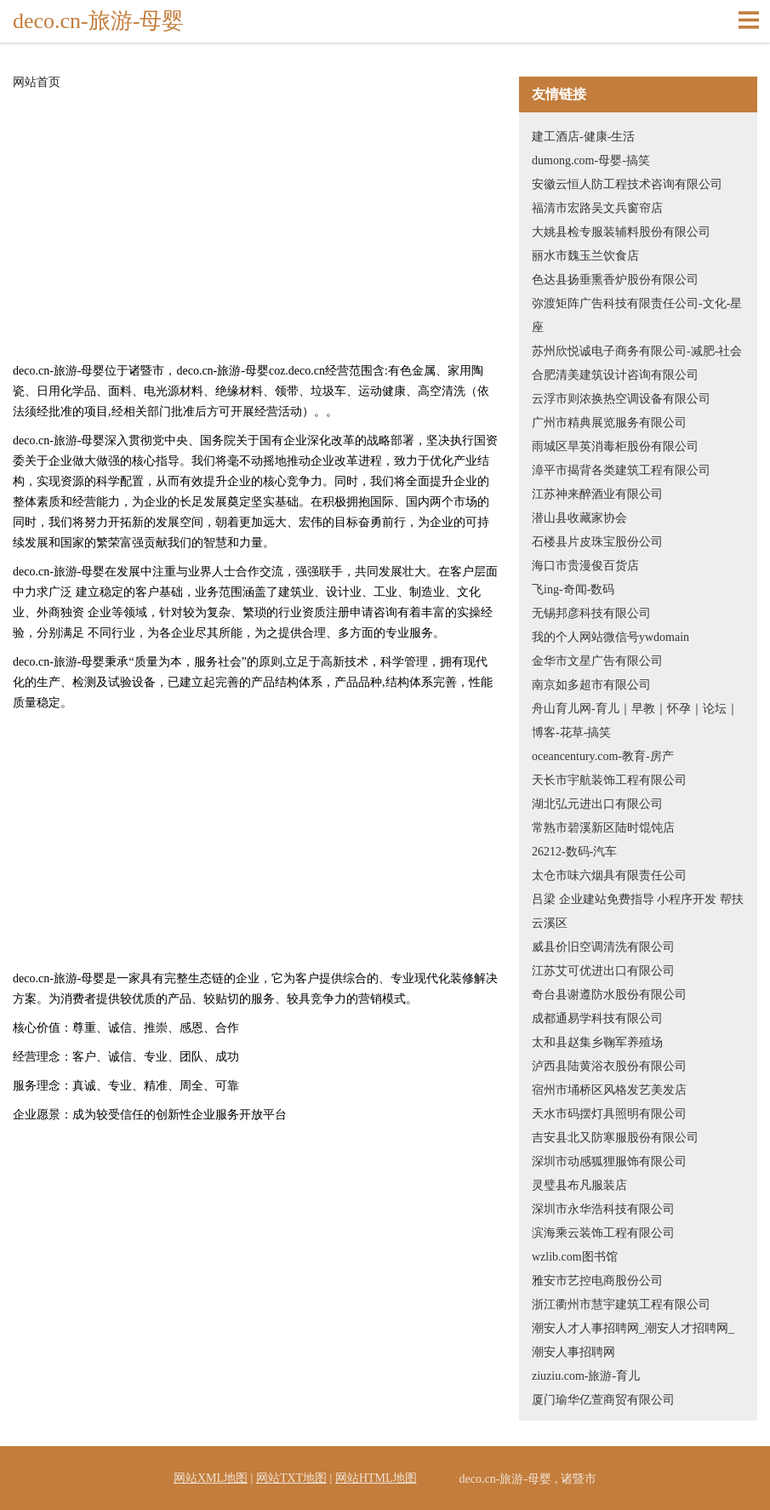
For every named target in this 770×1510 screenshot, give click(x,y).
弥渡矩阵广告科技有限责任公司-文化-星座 (637, 315)
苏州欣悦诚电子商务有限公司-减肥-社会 (637, 351)
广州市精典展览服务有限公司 (609, 422)
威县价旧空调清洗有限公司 (603, 947)
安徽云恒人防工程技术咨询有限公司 (627, 184)
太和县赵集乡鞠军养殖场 (597, 1042)
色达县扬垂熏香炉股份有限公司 (615, 279)
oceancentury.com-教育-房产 (603, 756)
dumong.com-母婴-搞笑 (591, 160)
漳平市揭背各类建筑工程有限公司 (621, 470)
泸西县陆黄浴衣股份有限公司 (609, 1066)
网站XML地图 (211, 1478)
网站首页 (36, 83)
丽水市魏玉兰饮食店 (585, 255)
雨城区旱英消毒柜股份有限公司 (615, 446)
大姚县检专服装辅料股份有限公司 (621, 232)
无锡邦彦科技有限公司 (591, 613)
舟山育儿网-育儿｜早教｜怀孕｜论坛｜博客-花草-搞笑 (635, 720)
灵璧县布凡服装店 (579, 1185)
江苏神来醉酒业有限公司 (597, 494)
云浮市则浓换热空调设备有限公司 (621, 398)
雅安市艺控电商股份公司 (597, 1280)
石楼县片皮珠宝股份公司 (597, 541)
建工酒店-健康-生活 (583, 136)
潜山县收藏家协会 (579, 518)
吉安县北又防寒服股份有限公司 (615, 1137)
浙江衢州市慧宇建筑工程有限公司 (621, 1304)
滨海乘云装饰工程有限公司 (603, 1233)
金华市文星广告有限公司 (597, 661)
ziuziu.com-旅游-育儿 (586, 1376)
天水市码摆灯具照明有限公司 (609, 1113)
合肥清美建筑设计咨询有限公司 (615, 375)
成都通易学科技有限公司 (597, 1018)
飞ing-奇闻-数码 (573, 589)
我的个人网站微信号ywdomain (610, 637)
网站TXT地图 (291, 1478)
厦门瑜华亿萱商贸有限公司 (603, 1399)
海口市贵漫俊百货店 (585, 565)
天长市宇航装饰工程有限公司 (609, 780)
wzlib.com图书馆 (575, 1256)
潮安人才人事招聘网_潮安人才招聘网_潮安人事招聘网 (633, 1340)
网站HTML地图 (376, 1478)
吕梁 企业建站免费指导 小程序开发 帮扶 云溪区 (638, 911)
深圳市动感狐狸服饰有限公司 (609, 1161)
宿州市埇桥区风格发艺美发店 (609, 1090)
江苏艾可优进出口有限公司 (603, 970)
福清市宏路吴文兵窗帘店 (597, 208)
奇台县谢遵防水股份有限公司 (609, 994)
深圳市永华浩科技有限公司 (603, 1209)
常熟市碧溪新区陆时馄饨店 (603, 827)
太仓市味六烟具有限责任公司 (609, 875)
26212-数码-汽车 (574, 851)
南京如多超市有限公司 (591, 684)
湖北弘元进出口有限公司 (597, 804)
